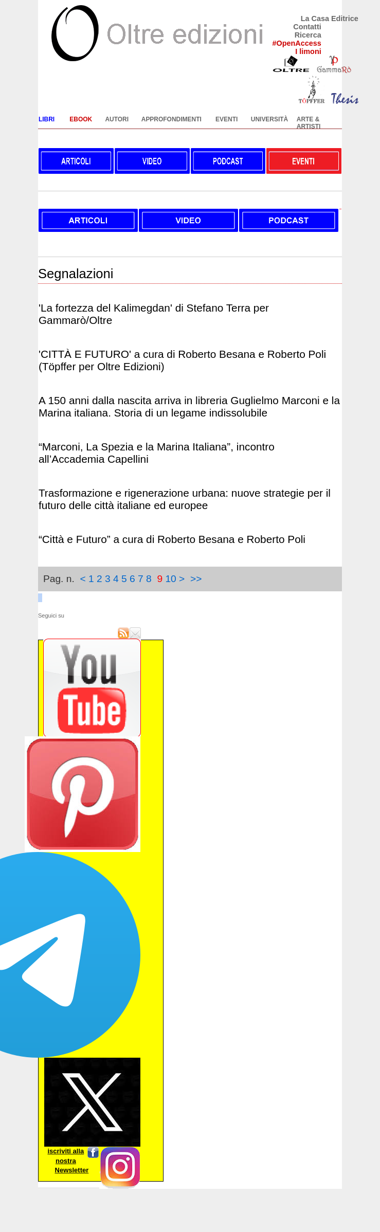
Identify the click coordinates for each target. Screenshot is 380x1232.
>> (196, 578)
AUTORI (117, 119)
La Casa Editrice (329, 18)
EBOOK (80, 119)
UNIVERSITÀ (269, 119)
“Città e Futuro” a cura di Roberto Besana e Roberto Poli (172, 539)
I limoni (308, 51)
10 (170, 578)
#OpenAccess (297, 43)
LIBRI (47, 119)
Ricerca (308, 35)
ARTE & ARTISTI (309, 123)
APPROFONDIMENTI (171, 119)
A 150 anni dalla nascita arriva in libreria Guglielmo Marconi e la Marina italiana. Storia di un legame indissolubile (189, 406)
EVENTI (226, 119)
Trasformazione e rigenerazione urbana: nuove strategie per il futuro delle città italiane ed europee (185, 499)
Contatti (307, 27)
